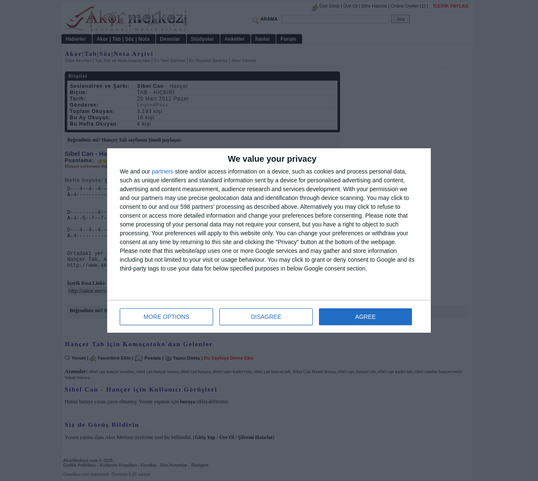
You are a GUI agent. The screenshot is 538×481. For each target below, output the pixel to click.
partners (162, 171)
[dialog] (269, 240)
